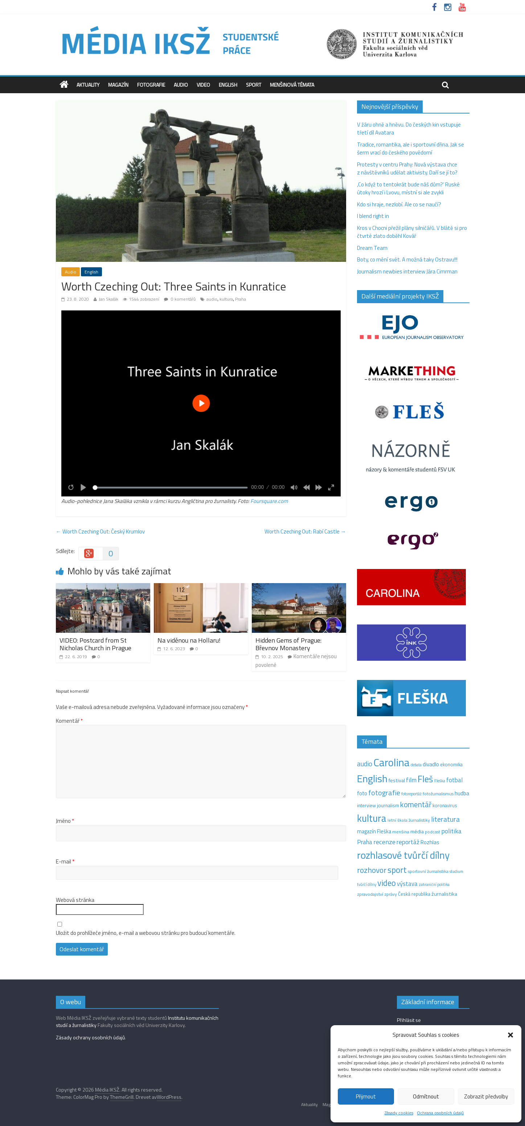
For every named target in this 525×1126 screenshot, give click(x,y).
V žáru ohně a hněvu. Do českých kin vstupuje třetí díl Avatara (409, 128)
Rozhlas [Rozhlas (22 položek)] (430, 842)
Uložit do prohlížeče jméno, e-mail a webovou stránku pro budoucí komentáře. (145, 933)
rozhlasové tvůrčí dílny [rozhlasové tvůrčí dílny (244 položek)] (403, 855)
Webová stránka (75, 900)
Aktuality (88, 84)
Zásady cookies (399, 1112)
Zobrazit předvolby (486, 1096)
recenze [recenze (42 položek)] (384, 842)
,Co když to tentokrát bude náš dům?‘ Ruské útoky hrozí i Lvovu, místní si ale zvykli (408, 188)
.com (282, 501)
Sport (253, 84)
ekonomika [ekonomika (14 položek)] (451, 764)
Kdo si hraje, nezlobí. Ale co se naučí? (399, 204)
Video (203, 84)
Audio (181, 84)
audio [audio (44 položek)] (364, 764)
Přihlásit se (409, 1020)
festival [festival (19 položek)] (397, 780)
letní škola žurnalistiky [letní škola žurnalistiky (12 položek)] (408, 820)
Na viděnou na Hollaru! (189, 640)
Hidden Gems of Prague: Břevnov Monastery (288, 644)
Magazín (118, 84)
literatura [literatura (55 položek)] (445, 819)
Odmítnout (426, 1096)
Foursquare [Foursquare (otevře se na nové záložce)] (263, 501)
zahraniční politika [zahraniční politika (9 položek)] (434, 884)
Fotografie (151, 84)
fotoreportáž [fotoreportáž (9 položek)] (411, 794)
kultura (226, 299)
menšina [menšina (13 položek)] (400, 831)
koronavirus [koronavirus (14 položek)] (444, 805)
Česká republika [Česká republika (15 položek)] (414, 894)
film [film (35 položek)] (411, 780)
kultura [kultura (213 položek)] (371, 818)
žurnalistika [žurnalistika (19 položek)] (444, 894)
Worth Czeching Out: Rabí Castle (305, 531)
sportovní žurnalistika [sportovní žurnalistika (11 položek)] (428, 871)
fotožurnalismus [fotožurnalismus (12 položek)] (438, 793)
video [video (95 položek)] (386, 883)
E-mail (65, 862)
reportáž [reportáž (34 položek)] (408, 842)
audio (211, 299)
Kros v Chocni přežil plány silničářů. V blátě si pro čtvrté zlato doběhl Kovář (412, 232)
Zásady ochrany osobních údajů (90, 1037)
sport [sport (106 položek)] (397, 869)
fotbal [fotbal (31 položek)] (454, 780)
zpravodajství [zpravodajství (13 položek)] (370, 894)
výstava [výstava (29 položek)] (407, 883)
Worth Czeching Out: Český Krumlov (100, 531)
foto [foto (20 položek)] (362, 793)
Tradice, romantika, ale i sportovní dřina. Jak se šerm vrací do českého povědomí (410, 148)
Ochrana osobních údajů (440, 1112)
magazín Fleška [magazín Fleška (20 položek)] (374, 832)
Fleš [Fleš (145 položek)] (425, 779)
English (228, 84)
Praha (240, 299)
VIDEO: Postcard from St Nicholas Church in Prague (95, 644)
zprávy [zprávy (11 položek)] (390, 894)
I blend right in (373, 216)
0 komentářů (180, 299)
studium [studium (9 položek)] (456, 871)
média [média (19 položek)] (417, 832)
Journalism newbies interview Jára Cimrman (407, 271)
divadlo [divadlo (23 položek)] (431, 764)
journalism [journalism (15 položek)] (388, 805)
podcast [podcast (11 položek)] (432, 832)
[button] (510, 1035)
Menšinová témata (292, 84)
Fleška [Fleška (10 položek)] (439, 781)
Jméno (65, 821)
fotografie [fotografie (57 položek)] (384, 792)
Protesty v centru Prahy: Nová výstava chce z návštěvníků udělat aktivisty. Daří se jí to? (407, 168)
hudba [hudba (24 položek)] (462, 793)
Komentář (69, 721)
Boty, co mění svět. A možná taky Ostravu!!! (407, 259)
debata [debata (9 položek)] (416, 765)
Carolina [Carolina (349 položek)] (391, 762)
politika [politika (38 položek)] (451, 831)
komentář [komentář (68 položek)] (415, 804)
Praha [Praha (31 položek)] (364, 842)
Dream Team (372, 248)
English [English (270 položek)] (372, 778)
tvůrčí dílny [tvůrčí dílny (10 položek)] (366, 884)
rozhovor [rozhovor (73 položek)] (371, 870)
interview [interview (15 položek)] (366, 805)
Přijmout (366, 1096)
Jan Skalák (108, 299)
